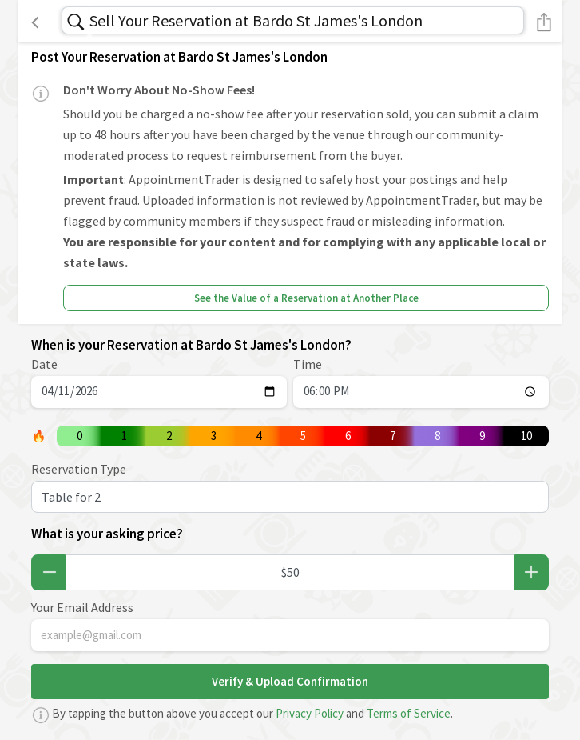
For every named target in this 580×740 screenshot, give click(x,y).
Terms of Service (409, 713)
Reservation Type (78, 469)
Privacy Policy (310, 713)
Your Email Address (82, 607)
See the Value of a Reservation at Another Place (306, 298)
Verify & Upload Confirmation (290, 681)
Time (307, 364)
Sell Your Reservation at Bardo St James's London (256, 20)
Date (44, 364)
